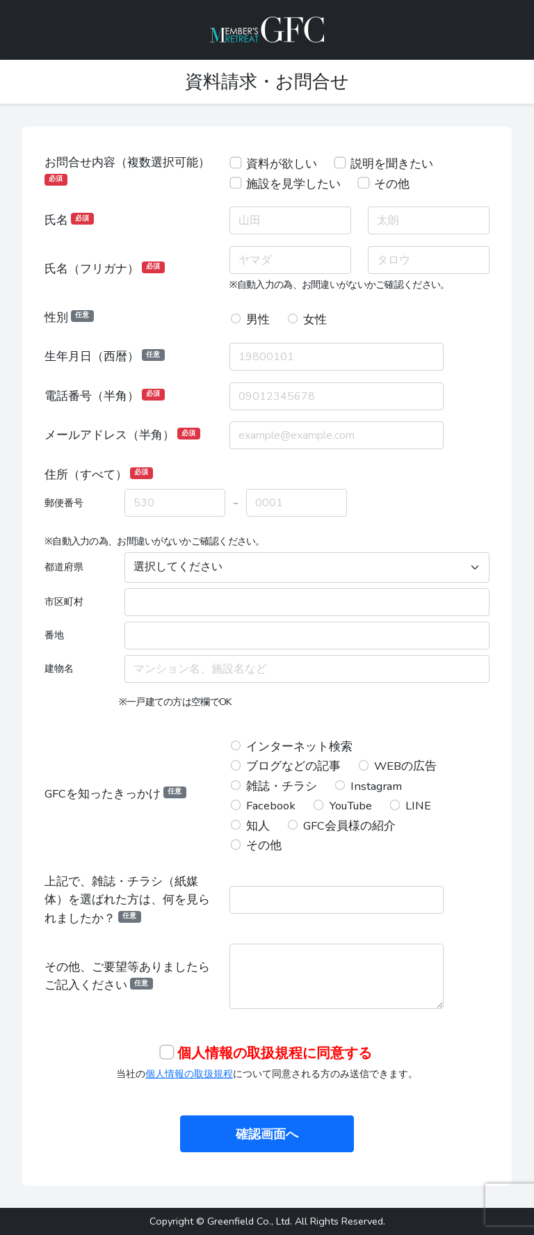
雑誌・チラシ (281, 786)
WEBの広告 (405, 766)
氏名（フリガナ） (104, 269)
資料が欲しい (281, 164)
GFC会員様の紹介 (349, 826)
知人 (258, 826)
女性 (315, 320)
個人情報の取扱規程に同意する (274, 1053)
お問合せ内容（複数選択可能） (127, 169)
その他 (392, 184)
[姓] (290, 220)
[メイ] (429, 260)
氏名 (69, 220)
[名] (429, 220)
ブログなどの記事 (293, 766)
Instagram (376, 786)
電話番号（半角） (104, 396)
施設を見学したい (293, 184)
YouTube (350, 806)
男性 (258, 320)
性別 (69, 317)
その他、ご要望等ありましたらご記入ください (127, 976)
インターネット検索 (299, 746)
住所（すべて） (98, 475)
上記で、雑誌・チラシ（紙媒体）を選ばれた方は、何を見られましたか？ (127, 899)
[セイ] (290, 260)
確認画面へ (267, 1134)
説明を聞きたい (391, 164)
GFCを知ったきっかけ (115, 794)
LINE (418, 806)
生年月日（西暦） (104, 356)
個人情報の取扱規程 (189, 1074)
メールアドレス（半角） (122, 435)
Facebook (271, 806)
